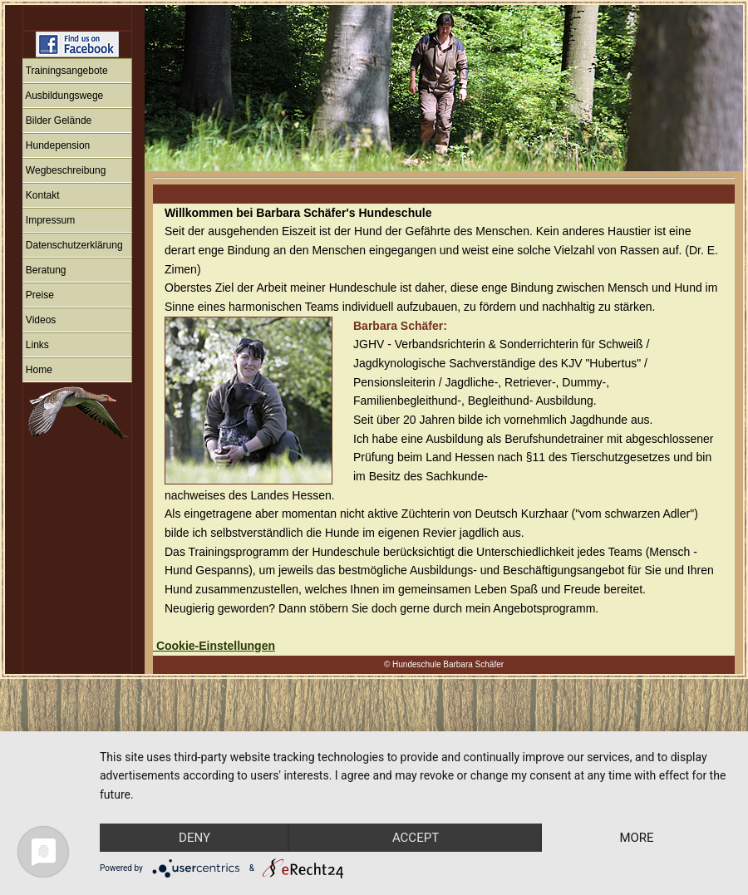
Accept (426, 807)
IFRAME (75, 339)
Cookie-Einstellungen (214, 645)
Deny (198, 807)
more (198, 836)
